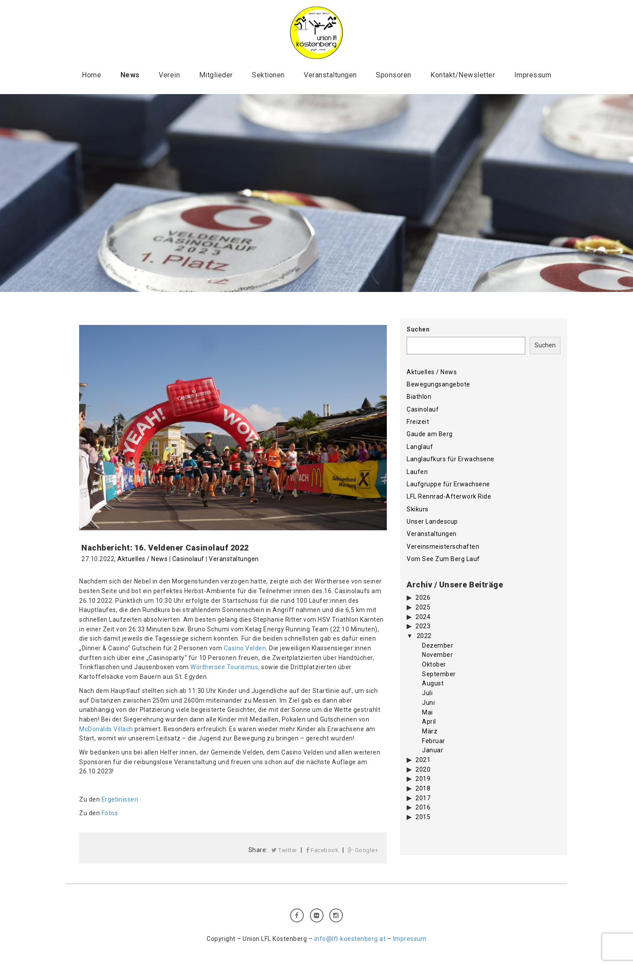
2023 (422, 626)
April (429, 721)
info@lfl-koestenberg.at (350, 938)
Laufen (417, 471)
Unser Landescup (432, 521)
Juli (427, 692)
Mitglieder (216, 75)
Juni (428, 702)
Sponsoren (393, 75)
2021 (422, 759)
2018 (422, 788)
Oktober (434, 664)
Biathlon (419, 396)
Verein (169, 75)
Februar (433, 740)
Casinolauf (188, 558)
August (433, 683)
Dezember (437, 645)
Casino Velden (245, 648)
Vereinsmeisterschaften (443, 546)
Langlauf (420, 446)
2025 (422, 607)
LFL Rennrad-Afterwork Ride (449, 496)
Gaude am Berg (430, 433)
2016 (422, 807)
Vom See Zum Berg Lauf (443, 558)
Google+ (363, 850)
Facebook (322, 850)
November (437, 654)
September (439, 674)
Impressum (533, 75)
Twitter (284, 850)
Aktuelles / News (142, 558)
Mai (427, 712)
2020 (422, 769)
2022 (424, 635)
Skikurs (418, 509)
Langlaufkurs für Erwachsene (451, 459)
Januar (432, 750)
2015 (422, 816)
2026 (422, 597)
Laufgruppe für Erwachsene (448, 484)
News (130, 75)
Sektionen (268, 75)
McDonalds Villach (106, 729)
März (429, 731)
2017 (422, 798)
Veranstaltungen (330, 75)
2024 (422, 616)
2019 (422, 778)
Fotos (110, 813)
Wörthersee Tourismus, (225, 667)
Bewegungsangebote (438, 384)
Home (91, 75)
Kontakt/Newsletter (462, 75)
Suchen (418, 329)
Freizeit (418, 421)
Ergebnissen (120, 799)
